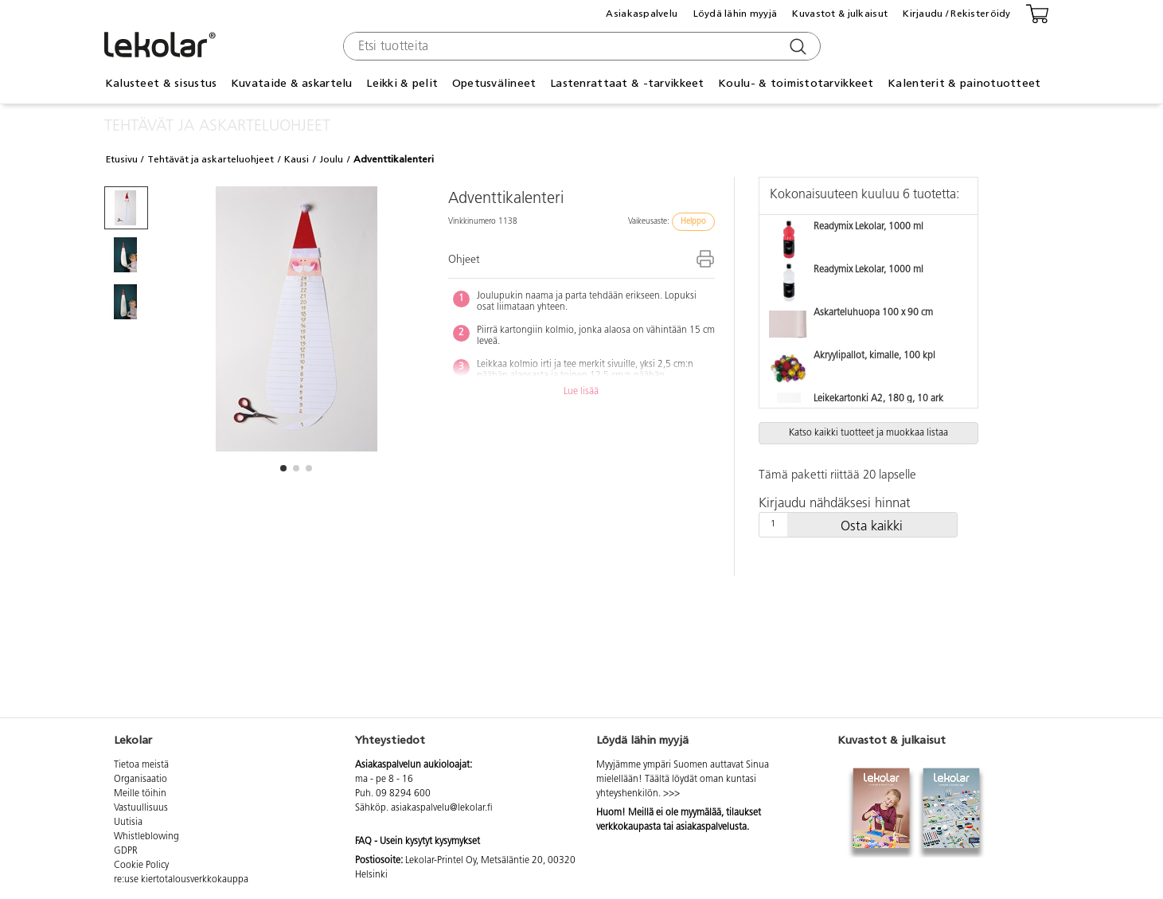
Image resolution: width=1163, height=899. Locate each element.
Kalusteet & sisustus (161, 83)
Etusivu (122, 159)
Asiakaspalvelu (641, 13)
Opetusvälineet (494, 83)
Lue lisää (581, 392)
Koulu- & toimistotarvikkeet (796, 83)
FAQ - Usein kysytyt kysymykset (417, 841)
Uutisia (128, 822)
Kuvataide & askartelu (292, 83)
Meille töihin (140, 794)
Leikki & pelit (402, 83)
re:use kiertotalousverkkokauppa (181, 880)
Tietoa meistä (141, 765)
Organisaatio (140, 779)
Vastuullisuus (141, 808)
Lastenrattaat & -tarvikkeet (627, 83)
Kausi (296, 159)
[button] (283, 468)
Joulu (331, 159)
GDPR (126, 851)
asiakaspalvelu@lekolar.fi (442, 808)
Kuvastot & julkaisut (840, 13)
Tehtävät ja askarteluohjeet (210, 159)
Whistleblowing (146, 837)
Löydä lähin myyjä (735, 13)
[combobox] (580, 46)
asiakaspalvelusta (711, 827)
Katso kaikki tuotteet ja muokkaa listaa (868, 433)
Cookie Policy (141, 865)
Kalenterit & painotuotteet (964, 83)
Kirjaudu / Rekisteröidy (956, 13)
